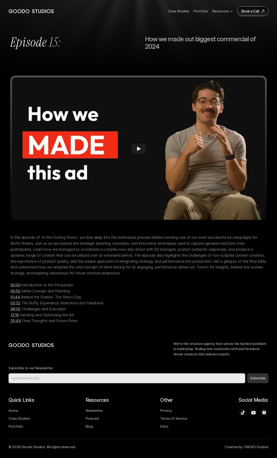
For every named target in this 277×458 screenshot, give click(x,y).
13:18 (14, 318)
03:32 (15, 306)
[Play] (138, 149)
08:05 (15, 312)
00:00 (15, 288)
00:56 (15, 294)
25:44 (15, 324)
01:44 (15, 300)
